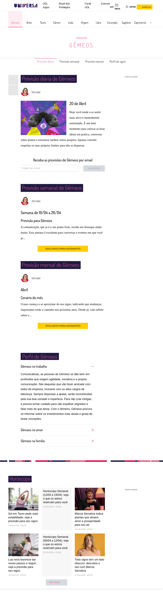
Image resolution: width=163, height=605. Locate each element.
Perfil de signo (122, 61)
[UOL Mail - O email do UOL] (119, 7)
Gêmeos (81, 45)
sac (112, 7)
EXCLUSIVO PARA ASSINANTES (63, 249)
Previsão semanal (68, 61)
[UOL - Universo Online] (40, 5)
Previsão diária (40, 61)
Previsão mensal (96, 61)
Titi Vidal (35, 92)
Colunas (105, 3)
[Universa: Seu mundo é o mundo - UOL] (25, 5)
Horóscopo (81, 38)
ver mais (56, 582)
